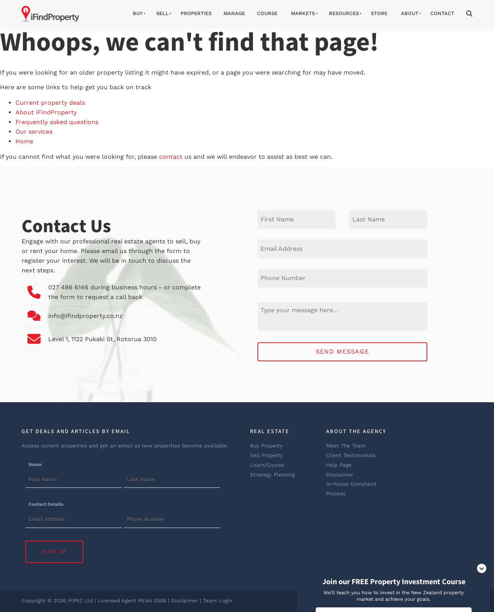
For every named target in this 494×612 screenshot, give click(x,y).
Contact (442, 13)
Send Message (342, 351)
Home (24, 141)
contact (171, 156)
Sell (162, 13)
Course (267, 13)
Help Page (339, 465)
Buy (138, 13)
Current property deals (50, 102)
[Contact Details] (73, 520)
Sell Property (266, 455)
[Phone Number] (342, 278)
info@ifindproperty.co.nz (85, 316)
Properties (196, 13)
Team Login (217, 601)
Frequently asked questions (56, 122)
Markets (303, 13)
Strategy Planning (272, 475)
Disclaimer (339, 475)
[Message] (342, 316)
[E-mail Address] (342, 249)
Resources (344, 13)
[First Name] (296, 219)
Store (379, 13)
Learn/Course (267, 465)
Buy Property (266, 446)
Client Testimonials (351, 455)
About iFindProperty (46, 112)
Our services (33, 131)
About (409, 13)
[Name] (73, 480)
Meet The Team (346, 446)
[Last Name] (388, 219)
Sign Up (54, 551)
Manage (234, 13)
